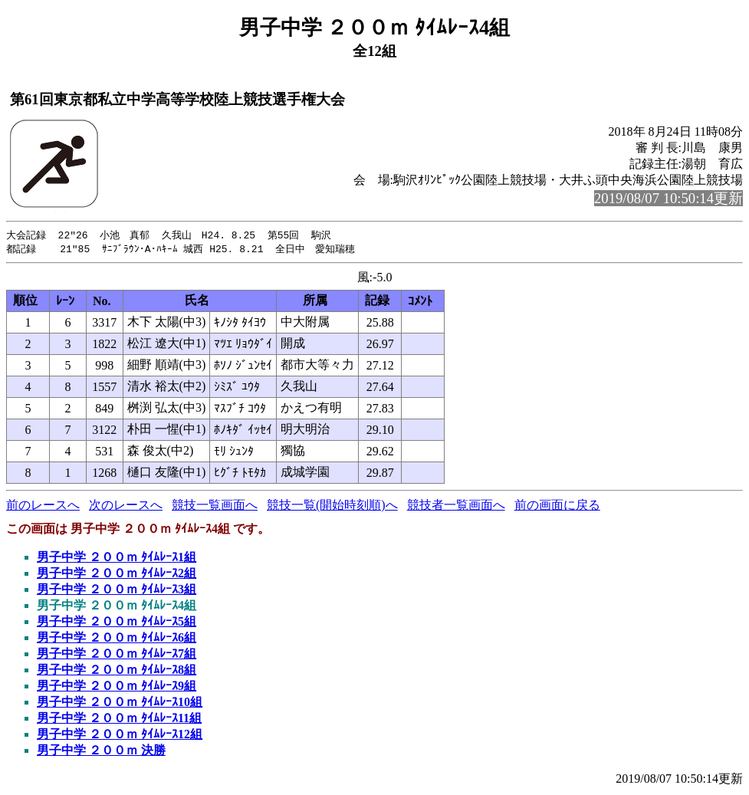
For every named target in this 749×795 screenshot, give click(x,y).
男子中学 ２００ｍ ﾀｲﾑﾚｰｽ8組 (116, 671)
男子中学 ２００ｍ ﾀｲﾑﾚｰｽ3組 (116, 590)
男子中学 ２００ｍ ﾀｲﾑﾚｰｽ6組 (116, 639)
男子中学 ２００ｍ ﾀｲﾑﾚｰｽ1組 (116, 558)
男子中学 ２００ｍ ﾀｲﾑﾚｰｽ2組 (116, 574)
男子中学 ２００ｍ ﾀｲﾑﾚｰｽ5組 (116, 622)
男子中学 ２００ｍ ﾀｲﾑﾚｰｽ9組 (116, 687)
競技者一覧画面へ (456, 506)
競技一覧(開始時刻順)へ (332, 506)
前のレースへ (43, 506)
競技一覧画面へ (215, 506)
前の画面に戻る (557, 506)
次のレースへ (126, 506)
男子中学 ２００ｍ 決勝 (101, 751)
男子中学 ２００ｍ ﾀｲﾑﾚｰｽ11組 (119, 719)
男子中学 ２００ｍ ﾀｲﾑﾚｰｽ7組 (116, 655)
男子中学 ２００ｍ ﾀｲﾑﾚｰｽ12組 (119, 735)
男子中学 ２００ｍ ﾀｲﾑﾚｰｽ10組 (119, 703)
